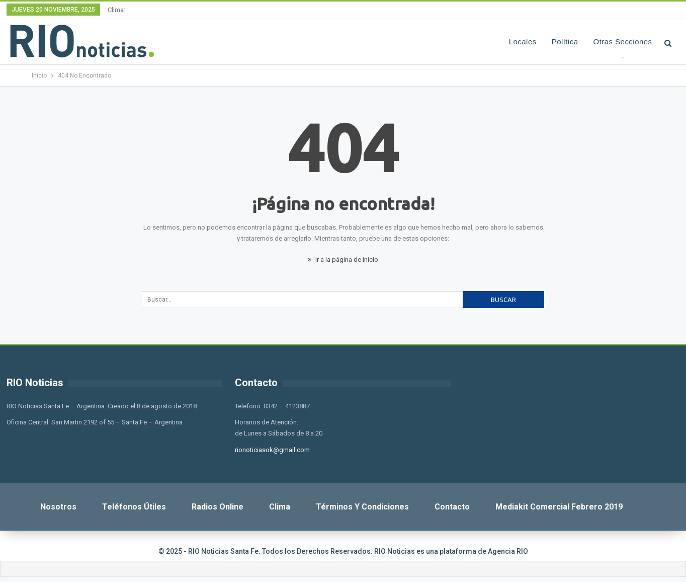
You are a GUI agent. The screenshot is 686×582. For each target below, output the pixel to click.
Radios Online (217, 507)
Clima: (116, 10)
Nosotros (58, 507)
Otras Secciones (622, 41)
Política (565, 41)
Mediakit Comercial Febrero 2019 (559, 507)
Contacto (452, 507)
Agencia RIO (508, 551)
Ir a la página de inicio (343, 259)
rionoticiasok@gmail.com (272, 450)
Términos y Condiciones (362, 507)
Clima (279, 507)
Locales (523, 41)
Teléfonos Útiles (134, 507)
